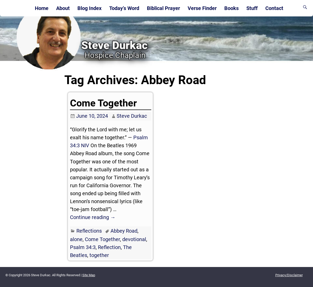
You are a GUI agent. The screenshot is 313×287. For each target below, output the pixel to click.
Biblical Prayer (163, 8)
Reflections (89, 231)
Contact (274, 8)
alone (76, 239)
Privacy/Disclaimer (289, 275)
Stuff (252, 8)
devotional (134, 239)
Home (41, 8)
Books (231, 8)
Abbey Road (123, 231)
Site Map (88, 275)
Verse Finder (202, 8)
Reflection (109, 247)
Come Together (103, 103)
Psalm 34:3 (83, 247)
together (99, 255)
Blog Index (89, 8)
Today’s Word (124, 8)
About (63, 8)
